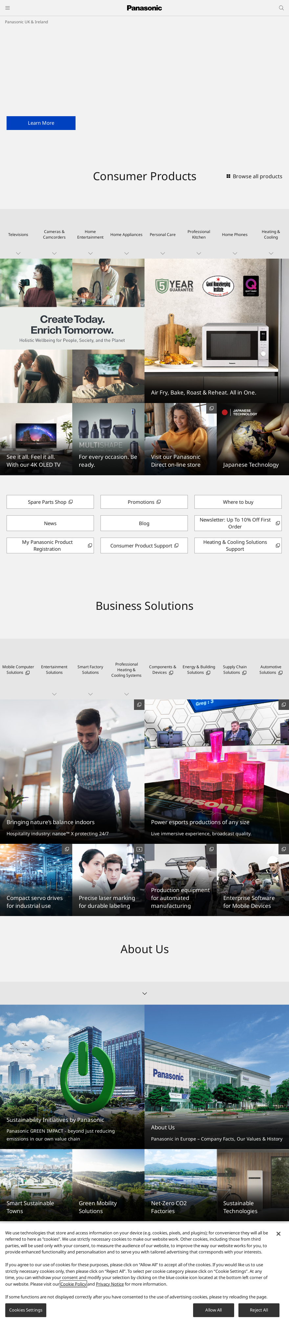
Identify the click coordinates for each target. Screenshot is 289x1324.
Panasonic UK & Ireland (26, 22)
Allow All (213, 1310)
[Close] (278, 1234)
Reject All (259, 1310)
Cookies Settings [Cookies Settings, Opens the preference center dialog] (25, 1310)
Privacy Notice (110, 1284)
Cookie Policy (73, 1284)
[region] (144, 1273)
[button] (18, 234)
